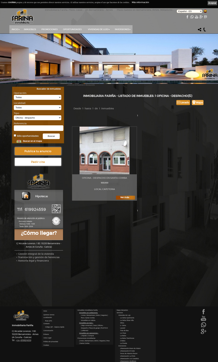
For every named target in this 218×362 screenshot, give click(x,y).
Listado (185, 102)
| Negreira (103, 307)
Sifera (122, 315)
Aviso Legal (47, 330)
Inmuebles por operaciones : (89, 325)
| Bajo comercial (86, 317)
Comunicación (48, 322)
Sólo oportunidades (27, 135)
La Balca (123, 327)
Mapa (199, 102)
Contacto (46, 315)
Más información (140, 2)
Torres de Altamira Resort (128, 345)
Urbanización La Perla (127, 348)
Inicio (15, 29)
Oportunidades (72, 29)
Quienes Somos (48, 306)
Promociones (49, 29)
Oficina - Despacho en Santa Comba (104, 177)
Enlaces (46, 326)
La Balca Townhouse (127, 330)
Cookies (46, 337)
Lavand (122, 320)
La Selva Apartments (127, 309)
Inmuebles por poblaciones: (88, 304)
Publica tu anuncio (37, 151)
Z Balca (122, 332)
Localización (47, 309)
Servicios (120, 304)
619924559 (23, 332)
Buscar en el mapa (32, 141)
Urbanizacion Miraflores (128, 353)
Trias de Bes (124, 322)
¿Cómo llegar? (39, 233)
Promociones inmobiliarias (86, 330)
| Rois (108, 332)
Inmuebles (30, 29)
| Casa (94, 317)
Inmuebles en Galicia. (88, 312)
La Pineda (123, 335)
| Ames (83, 307)
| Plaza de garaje (94, 320)
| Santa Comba (89, 309)
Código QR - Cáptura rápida (54, 319)
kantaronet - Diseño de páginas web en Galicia (191, 360)
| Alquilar (84, 327)
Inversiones (122, 29)
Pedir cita (38, 162)
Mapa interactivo (122, 302)
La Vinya (123, 325)
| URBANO (84, 322)
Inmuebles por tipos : (86, 315)
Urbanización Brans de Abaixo (130, 340)
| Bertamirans (91, 307)
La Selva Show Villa (127, 312)
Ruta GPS (48, 313)
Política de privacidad (50, 333)
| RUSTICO (104, 320)
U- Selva (123, 317)
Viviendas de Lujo (98, 29)
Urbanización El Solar (127, 343)
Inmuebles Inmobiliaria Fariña (87, 302)
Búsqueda (90, 85)
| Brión (98, 307)
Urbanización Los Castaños (129, 350)
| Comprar (90, 327)
